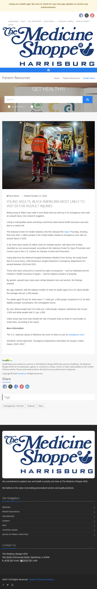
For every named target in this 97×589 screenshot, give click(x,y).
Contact (6, 521)
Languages (13, 21)
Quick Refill (49, 21)
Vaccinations (8, 516)
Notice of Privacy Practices (15, 534)
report (67, 232)
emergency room (76, 334)
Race (41, 406)
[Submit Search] (88, 99)
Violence (31, 406)
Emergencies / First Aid (14, 406)
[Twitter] (8, 585)
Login (10, 25)
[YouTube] (12, 585)
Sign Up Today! (82, 21)
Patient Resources (71, 78)
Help (23, 21)
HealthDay (22, 373)
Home (57, 78)
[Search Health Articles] (43, 99)
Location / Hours (65, 21)
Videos (36, 106)
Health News (16, 106)
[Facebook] (3, 585)
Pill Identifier (34, 21)
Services (6, 507)
